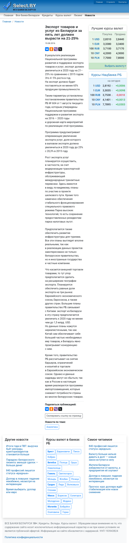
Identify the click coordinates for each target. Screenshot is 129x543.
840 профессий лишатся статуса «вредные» (20, 472)
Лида (61, 484)
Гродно (51, 484)
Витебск (52, 462)
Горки (66, 512)
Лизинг (78, 15)
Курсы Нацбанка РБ (106, 75)
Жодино (67, 501)
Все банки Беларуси (28, 15)
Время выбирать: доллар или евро (21, 491)
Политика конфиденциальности (24, 537)
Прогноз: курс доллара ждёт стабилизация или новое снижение (106, 489)
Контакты (123, 2)
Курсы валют (63, 15)
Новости (90, 15)
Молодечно (53, 501)
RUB (97, 48)
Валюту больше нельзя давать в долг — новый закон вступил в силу (102, 457)
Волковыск (73, 484)
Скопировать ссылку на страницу (63, 415)
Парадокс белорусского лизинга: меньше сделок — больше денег (22, 462)
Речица (75, 479)
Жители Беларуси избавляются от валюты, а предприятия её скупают (104, 467)
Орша (74, 462)
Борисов (62, 495)
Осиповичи (53, 512)
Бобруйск (65, 506)
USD (97, 39)
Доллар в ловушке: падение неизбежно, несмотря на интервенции (22, 481)
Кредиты (47, 15)
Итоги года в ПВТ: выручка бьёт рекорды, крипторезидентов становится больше (22, 450)
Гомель (51, 473)
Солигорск (75, 495)
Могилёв (52, 506)
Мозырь (52, 479)
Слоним (52, 490)
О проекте (110, 2)
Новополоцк (54, 468)
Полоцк (64, 462)
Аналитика (52, 427)
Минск (51, 495)
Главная (99, 2)
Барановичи (63, 451)
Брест (51, 451)
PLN (97, 57)
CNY (97, 53)
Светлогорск (65, 473)
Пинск (76, 451)
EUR (97, 44)
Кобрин (51, 457)
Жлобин (64, 479)
